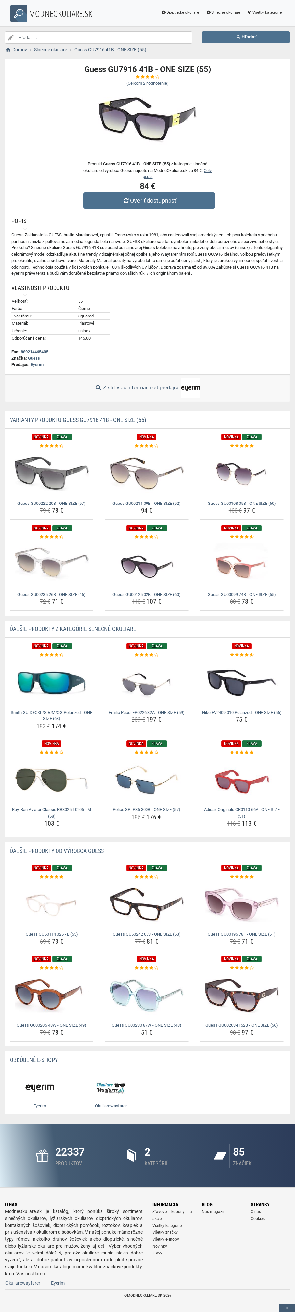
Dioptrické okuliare (180, 12)
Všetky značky (165, 1232)
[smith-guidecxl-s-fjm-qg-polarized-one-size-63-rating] (51, 655)
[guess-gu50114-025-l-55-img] (51, 904)
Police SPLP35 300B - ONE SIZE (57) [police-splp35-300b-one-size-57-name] (146, 809)
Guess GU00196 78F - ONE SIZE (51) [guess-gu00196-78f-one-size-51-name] (242, 934)
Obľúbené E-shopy (34, 1059)
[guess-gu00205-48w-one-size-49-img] (51, 995)
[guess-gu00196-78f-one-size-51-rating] (241, 877)
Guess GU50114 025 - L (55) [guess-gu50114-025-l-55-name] (52, 934)
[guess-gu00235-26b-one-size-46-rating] (51, 537)
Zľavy (157, 1253)
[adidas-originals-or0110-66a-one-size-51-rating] (241, 752)
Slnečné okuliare (223, 12)
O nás (256, 1211)
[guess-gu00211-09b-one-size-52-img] (146, 474)
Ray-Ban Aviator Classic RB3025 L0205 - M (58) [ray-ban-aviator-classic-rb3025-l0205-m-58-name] (51, 813)
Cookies (258, 1218)
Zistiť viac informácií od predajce (147, 388)
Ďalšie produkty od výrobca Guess (57, 850)
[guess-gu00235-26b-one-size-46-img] (51, 565)
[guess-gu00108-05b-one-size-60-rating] (241, 446)
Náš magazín (214, 1211)
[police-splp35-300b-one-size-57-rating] (146, 752)
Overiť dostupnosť (149, 200)
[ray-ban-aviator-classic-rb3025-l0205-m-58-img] (51, 780)
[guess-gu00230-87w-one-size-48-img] (146, 995)
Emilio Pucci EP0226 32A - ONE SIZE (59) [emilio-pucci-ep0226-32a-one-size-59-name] (147, 712)
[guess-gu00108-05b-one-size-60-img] (241, 474)
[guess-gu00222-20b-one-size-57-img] (51, 474)
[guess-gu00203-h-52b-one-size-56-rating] (241, 968)
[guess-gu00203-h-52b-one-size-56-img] (241, 995)
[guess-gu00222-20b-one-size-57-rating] (51, 446)
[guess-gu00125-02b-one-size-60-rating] (146, 537)
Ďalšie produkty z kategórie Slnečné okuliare (73, 628)
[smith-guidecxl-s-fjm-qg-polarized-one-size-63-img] (51, 683)
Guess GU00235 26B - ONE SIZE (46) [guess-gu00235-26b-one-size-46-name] (51, 594)
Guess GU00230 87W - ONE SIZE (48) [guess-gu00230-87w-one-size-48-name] (146, 1025)
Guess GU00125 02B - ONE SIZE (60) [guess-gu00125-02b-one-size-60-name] (146, 594)
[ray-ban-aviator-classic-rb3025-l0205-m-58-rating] (51, 752)
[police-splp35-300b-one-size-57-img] (146, 780)
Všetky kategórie (264, 12)
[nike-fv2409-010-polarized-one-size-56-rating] (241, 655)
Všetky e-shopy (165, 1239)
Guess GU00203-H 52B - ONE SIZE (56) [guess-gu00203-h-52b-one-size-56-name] (241, 1025)
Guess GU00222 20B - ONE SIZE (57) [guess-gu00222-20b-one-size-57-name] (51, 503)
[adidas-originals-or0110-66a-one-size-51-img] (241, 780)
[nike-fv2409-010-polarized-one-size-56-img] (241, 683)
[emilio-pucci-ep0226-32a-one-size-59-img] (146, 683)
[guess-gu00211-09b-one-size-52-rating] (146, 446)
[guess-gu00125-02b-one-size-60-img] (146, 565)
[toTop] (287, 1308)
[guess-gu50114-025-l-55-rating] (51, 877)
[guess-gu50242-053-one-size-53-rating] (146, 877)
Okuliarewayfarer (22, 1283)
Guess (34, 358)
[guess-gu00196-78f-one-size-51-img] (241, 904)
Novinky (159, 1246)
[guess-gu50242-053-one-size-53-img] (146, 904)
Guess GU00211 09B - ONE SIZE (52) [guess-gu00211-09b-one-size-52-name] (146, 503)
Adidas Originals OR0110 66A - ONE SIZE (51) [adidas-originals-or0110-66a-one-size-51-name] (242, 813)
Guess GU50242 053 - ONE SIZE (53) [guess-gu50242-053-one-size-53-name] (147, 934)
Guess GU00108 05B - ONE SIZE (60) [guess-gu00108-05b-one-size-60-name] (242, 503)
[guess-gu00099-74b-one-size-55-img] (241, 565)
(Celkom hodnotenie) (147, 83)
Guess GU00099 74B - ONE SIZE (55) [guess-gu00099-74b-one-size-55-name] (242, 594)
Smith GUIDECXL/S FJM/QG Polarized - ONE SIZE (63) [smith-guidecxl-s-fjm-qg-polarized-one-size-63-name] (51, 715)
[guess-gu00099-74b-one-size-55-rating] (241, 537)
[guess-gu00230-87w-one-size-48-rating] (146, 968)
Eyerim (37, 364)
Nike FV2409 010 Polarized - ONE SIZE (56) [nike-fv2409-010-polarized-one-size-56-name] (242, 712)
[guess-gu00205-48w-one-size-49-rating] (51, 968)
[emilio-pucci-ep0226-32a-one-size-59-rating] (146, 655)
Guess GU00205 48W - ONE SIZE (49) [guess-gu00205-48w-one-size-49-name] (51, 1025)
